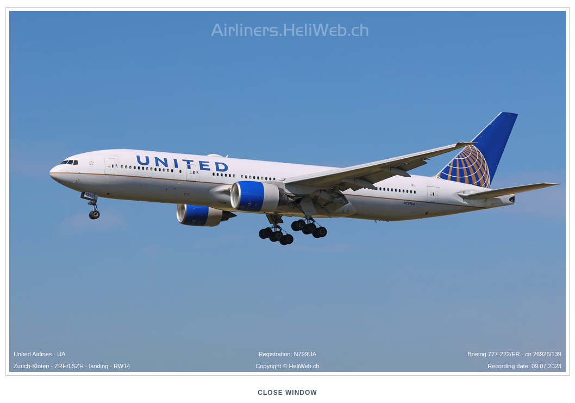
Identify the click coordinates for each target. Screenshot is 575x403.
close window (287, 392)
